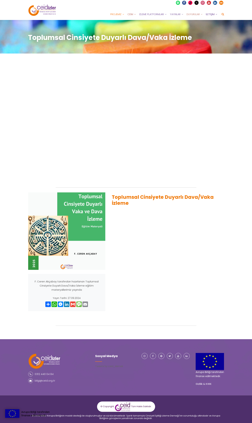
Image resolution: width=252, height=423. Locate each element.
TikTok (190, 2)
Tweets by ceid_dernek (109, 366)
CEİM (130, 14)
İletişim (210, 14)
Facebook (184, 2)
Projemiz (115, 14)
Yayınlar (175, 14)
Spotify (178, 2)
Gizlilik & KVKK (203, 384)
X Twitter (197, 2)
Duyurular (193, 14)
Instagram (203, 2)
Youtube (209, 2)
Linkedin (215, 2)
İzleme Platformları (151, 14)
